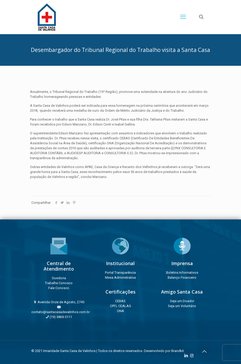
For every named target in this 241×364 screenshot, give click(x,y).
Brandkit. (178, 351)
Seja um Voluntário (182, 306)
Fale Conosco (58, 288)
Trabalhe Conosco (59, 283)
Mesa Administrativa (120, 277)
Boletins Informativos (182, 273)
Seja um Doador (182, 301)
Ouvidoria (59, 278)
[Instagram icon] (192, 355)
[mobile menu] (183, 17)
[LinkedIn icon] (186, 355)
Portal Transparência (120, 273)
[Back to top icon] (204, 351)
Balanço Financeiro (182, 277)
